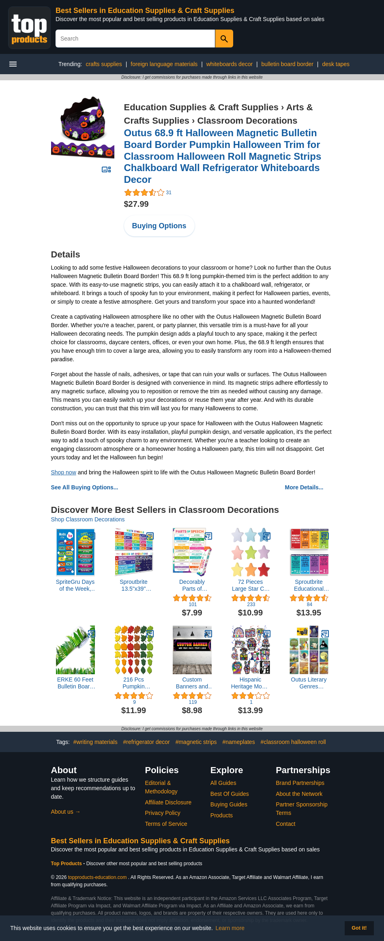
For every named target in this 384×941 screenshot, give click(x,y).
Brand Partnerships (300, 783)
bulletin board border (287, 64)
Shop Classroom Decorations (88, 519)
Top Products (67, 863)
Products (221, 815)
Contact (285, 824)
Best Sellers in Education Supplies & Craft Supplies (145, 10)
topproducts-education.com (97, 877)
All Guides (223, 783)
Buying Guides (228, 804)
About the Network (299, 794)
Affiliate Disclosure (168, 802)
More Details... (304, 487)
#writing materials (95, 742)
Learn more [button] (230, 928)
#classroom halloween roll (293, 742)
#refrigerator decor (146, 742)
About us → (66, 811)
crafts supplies (104, 64)
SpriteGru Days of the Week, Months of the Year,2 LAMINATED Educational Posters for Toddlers (75, 585)
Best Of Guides (229, 794)
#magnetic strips (196, 742)
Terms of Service (166, 824)
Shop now (63, 472)
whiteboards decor (229, 64)
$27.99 (136, 203)
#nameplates (238, 742)
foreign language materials (164, 64)
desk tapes (336, 64)
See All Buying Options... (84, 487)
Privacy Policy (162, 813)
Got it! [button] (359, 928)
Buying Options (159, 226)
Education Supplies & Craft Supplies (201, 107)
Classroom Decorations (247, 121)
